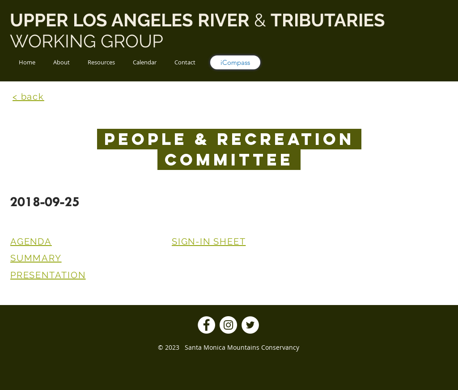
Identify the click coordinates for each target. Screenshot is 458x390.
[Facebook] (206, 325)
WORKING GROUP (89, 40)
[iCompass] (235, 62)
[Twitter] (250, 325)
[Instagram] (228, 325)
